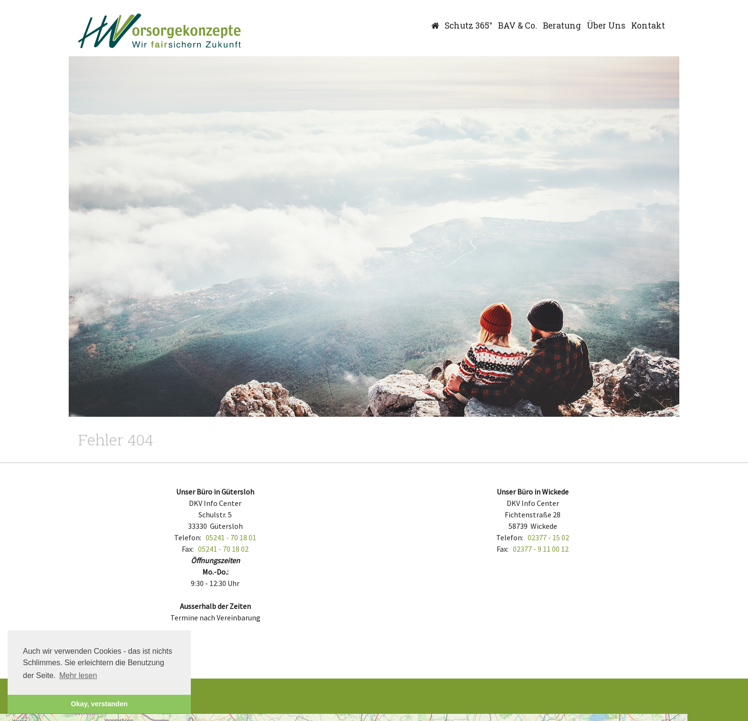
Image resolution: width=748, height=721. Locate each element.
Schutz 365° (468, 25)
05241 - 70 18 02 (223, 549)
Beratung (562, 25)
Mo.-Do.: (215, 572)
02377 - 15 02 (548, 537)
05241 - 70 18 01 (231, 537)
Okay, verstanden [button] (99, 704)
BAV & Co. (517, 25)
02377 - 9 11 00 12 (541, 549)
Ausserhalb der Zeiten (215, 606)
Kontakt (648, 25)
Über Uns (606, 25)
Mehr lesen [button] (78, 675)
